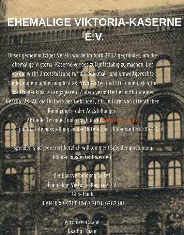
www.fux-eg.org (121, 120)
